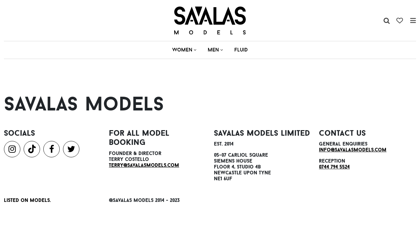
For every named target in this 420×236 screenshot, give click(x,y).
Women (184, 50)
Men (215, 50)
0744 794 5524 (334, 167)
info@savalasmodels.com (353, 150)
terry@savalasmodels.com (144, 165)
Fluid (241, 50)
